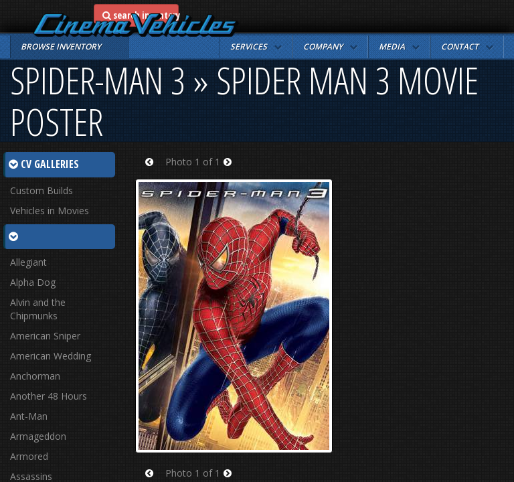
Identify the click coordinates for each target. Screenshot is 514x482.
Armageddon (38, 436)
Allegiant (28, 262)
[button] (256, 46)
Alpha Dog (33, 282)
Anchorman (35, 376)
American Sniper (45, 335)
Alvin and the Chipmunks (38, 309)
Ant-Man (29, 416)
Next (232, 170)
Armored (29, 456)
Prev (153, 170)
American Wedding (50, 355)
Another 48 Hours (48, 396)
